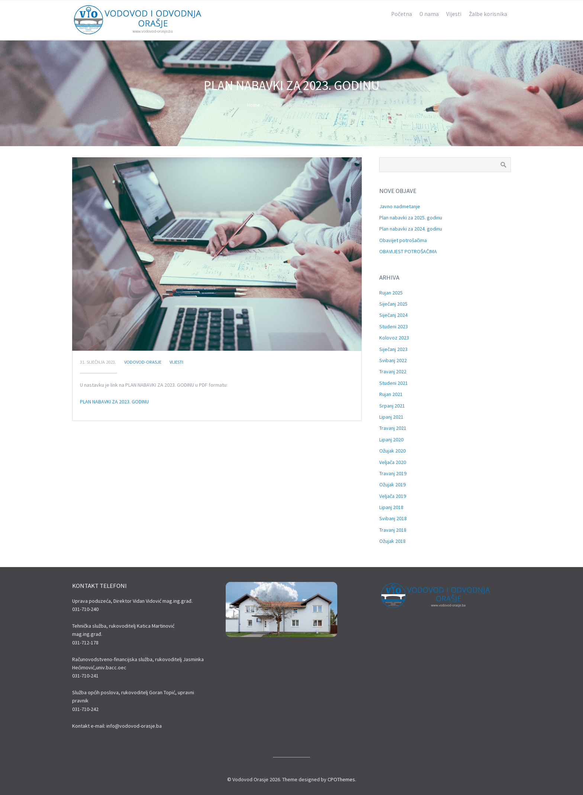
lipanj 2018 (391, 507)
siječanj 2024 (393, 315)
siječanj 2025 (393, 303)
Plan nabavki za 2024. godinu (410, 228)
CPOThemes (341, 779)
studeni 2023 (393, 326)
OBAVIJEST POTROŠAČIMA (408, 251)
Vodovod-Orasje (142, 362)
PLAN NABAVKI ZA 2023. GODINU (114, 401)
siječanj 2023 (393, 349)
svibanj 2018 (393, 518)
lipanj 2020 (391, 439)
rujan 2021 (391, 394)
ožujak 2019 (392, 484)
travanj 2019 (392, 473)
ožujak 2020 (392, 450)
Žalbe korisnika (488, 13)
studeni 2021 (393, 383)
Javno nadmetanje (399, 206)
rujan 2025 (391, 292)
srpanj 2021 (392, 405)
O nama (429, 13)
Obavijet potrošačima (403, 240)
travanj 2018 (392, 530)
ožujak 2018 (392, 541)
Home (253, 105)
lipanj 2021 (391, 416)
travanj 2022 (392, 371)
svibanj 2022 (393, 360)
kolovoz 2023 (394, 337)
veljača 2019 (392, 496)
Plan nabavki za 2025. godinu (410, 217)
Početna (401, 13)
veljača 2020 (392, 462)
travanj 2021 (392, 428)
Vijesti (453, 13)
